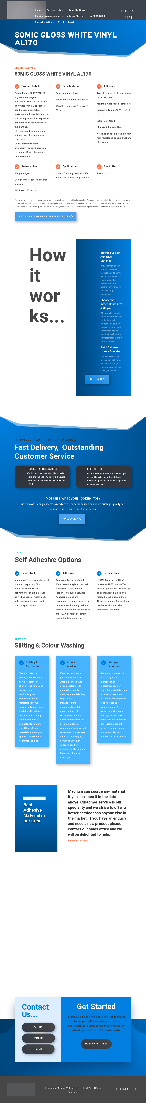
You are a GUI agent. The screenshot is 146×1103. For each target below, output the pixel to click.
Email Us (38, 1038)
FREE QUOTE (95, 469)
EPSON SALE (100, 16)
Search (72, 22)
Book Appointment (96, 1044)
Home (39, 10)
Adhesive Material (76, 16)
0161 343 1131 (125, 1089)
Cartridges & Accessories (49, 16)
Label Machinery (78, 10)
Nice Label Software (45, 22)
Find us (38, 1049)
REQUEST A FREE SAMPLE (42, 468)
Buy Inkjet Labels (56, 10)
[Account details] (63, 22)
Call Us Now (97, 379)
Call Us (38, 1027)
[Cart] (58, 22)
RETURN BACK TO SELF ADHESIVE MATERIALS (44, 216)
